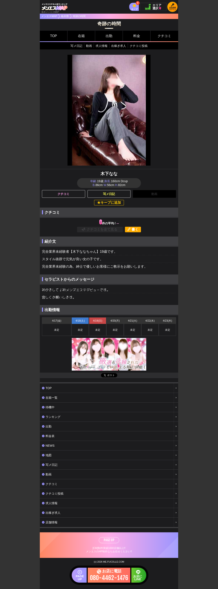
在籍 (81, 36)
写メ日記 (76, 46)
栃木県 (65, 16)
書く (135, 229)
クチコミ (164, 36)
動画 (89, 46)
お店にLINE (133, 577)
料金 (136, 36)
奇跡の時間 (79, 16)
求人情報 (102, 46)
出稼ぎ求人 (118, 46)
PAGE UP (109, 540)
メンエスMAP (49, 16)
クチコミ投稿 (139, 46)
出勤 (109, 36)
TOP (53, 36)
